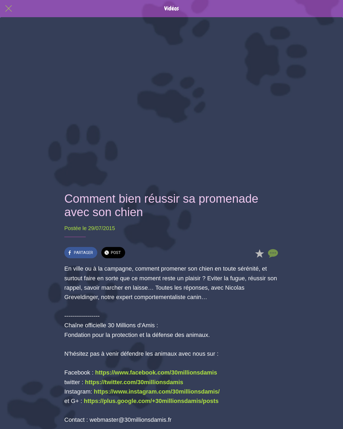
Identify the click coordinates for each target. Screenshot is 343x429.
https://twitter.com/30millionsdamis (134, 382)
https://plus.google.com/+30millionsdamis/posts (151, 401)
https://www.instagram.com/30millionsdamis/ (157, 391)
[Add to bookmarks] (259, 253)
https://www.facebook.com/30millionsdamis (156, 372)
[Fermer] (8, 8)
